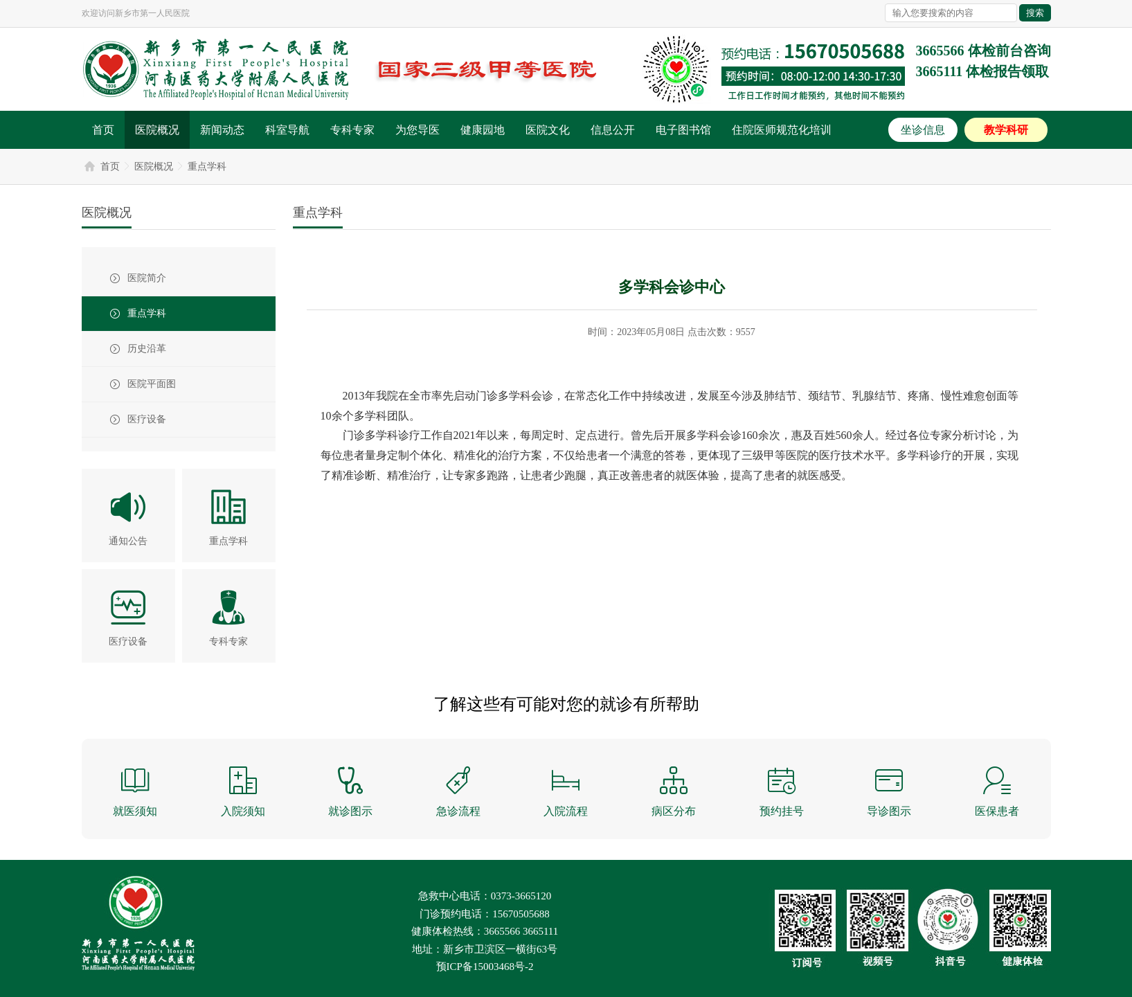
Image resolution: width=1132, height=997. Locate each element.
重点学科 (207, 166)
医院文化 (547, 130)
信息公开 (613, 130)
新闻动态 (222, 130)
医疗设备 (146, 419)
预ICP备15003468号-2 (485, 966)
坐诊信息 (923, 130)
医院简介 (146, 278)
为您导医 (417, 130)
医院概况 (157, 130)
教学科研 (1006, 130)
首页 (103, 130)
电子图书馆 (683, 130)
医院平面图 (151, 384)
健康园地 (482, 130)
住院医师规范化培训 (782, 130)
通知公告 (128, 541)
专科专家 (352, 130)
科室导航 (287, 130)
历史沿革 (146, 348)
